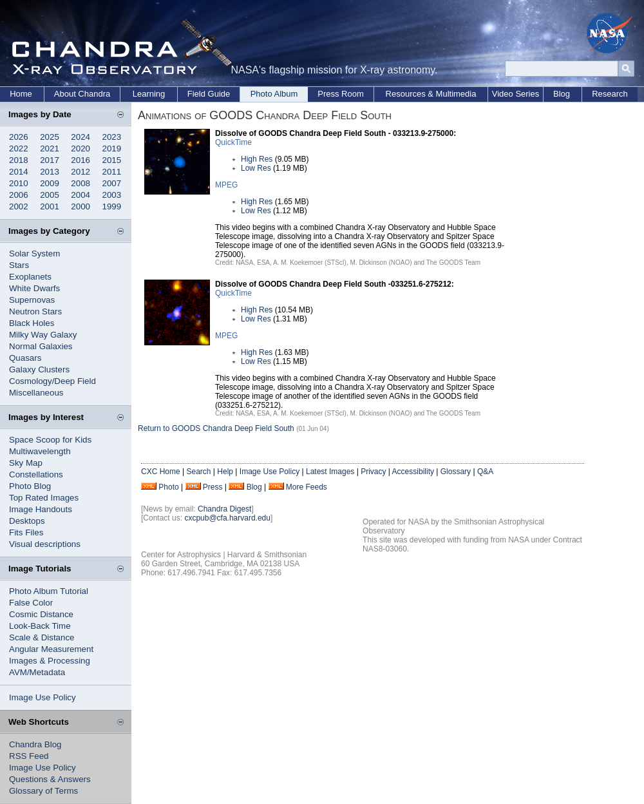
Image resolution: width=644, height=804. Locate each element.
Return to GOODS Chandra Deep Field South (216, 428)
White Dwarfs (34, 288)
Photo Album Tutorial (48, 591)
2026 (18, 137)
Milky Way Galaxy (43, 335)
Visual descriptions (44, 544)
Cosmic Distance (41, 614)
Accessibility (413, 471)
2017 (49, 160)
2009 (49, 183)
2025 (49, 137)
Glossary (455, 471)
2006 (18, 195)
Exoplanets (30, 277)
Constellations (36, 474)
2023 (112, 137)
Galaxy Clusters (39, 369)
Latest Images (330, 471)
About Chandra (82, 94)
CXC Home (160, 471)
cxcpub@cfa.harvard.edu (227, 517)
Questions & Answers (50, 779)
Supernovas (32, 300)
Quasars (25, 358)
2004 (80, 195)
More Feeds (306, 487)
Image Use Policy (42, 697)
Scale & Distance (42, 637)
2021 (49, 148)
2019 (112, 148)
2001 (49, 206)
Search (198, 471)
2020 (80, 148)
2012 (80, 172)
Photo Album (274, 94)
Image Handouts (40, 509)
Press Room (340, 94)
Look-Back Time (40, 626)
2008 (80, 183)
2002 (18, 206)
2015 (112, 160)
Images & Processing (49, 660)
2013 (49, 172)
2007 (112, 183)
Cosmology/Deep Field (52, 381)
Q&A (485, 471)
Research (610, 94)
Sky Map (26, 463)
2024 (80, 137)
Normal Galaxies (41, 346)
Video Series (515, 94)
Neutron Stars (35, 311)
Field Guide (208, 94)
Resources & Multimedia (431, 94)
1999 (112, 206)
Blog (561, 94)
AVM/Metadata (37, 672)
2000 (80, 206)
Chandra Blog (35, 744)
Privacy (373, 471)
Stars (19, 265)
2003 (112, 195)
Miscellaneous (36, 392)
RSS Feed (29, 756)
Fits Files (26, 532)
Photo (168, 487)
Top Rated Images (44, 498)
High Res (256, 159)
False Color (31, 603)
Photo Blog (30, 486)
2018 (18, 160)
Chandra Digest (224, 508)
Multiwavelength (40, 451)
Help (225, 471)
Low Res (256, 168)
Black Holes (31, 323)
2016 (80, 160)
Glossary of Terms (43, 791)
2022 (18, 148)
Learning (149, 94)
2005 (49, 195)
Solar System (34, 253)
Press (213, 487)
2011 (112, 172)
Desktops (27, 521)
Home (21, 94)
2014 (18, 172)
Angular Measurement (51, 649)
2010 (18, 183)
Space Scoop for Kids (50, 440)
